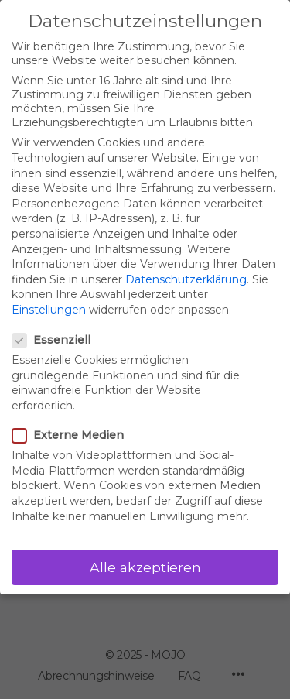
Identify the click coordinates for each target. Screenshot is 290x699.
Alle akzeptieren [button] (145, 567)
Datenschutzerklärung (186, 279)
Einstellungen (49, 310)
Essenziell (56, 340)
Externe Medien (73, 435)
